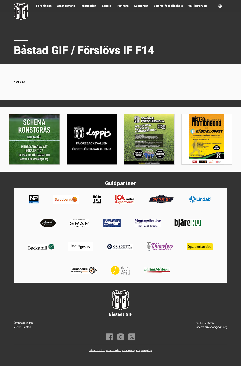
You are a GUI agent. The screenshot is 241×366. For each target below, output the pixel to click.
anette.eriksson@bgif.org (211, 327)
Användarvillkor (113, 350)
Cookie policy (128, 350)
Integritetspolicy (144, 350)
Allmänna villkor (97, 350)
